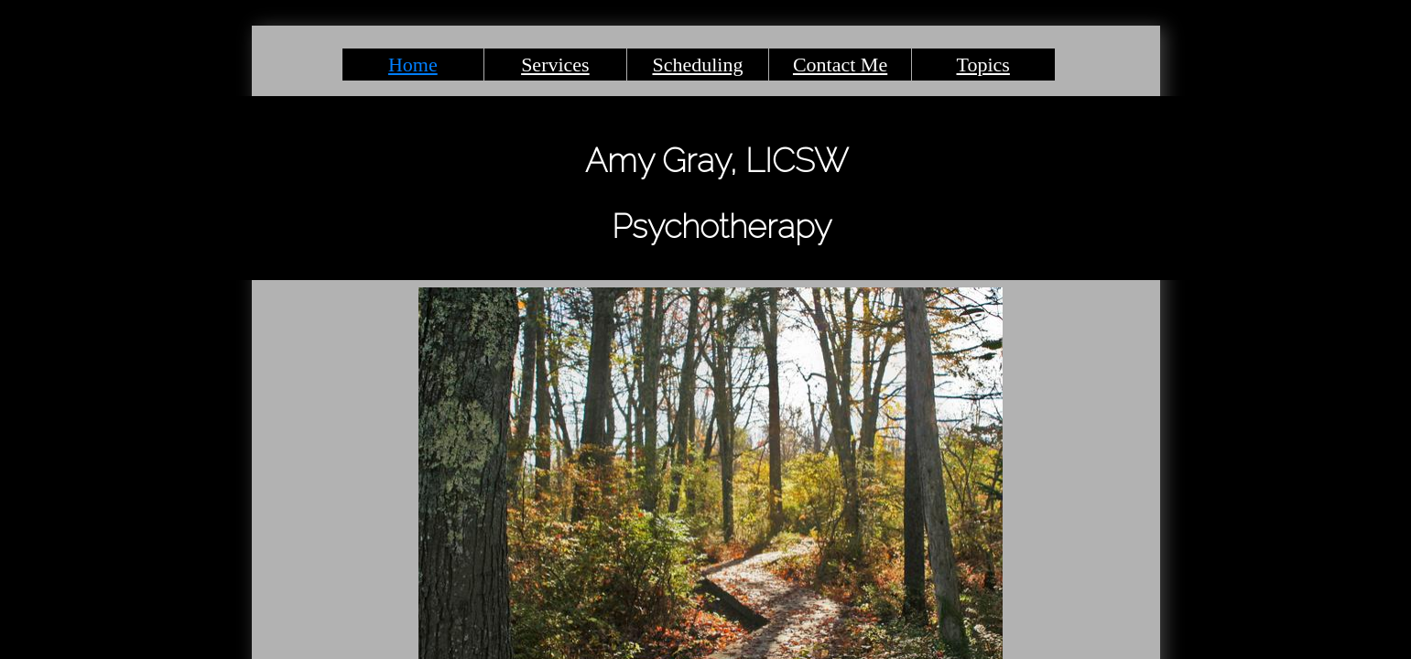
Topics (983, 64)
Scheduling (697, 64)
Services (555, 64)
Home (413, 64)
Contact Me (840, 64)
